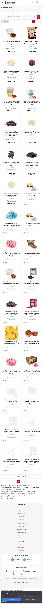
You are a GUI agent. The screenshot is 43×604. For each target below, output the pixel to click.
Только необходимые (31, 599)
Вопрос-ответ (21, 547)
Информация (21, 523)
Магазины (21, 519)
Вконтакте (17, 559)
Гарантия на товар (21, 535)
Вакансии (21, 516)
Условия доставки (21, 532)
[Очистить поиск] (34, 17)
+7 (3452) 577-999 (13, 571)
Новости (21, 511)
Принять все (12, 599)
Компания (21, 504)
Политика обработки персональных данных (12, 590)
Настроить (4, 601)
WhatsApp (29, 559)
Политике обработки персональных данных (28, 596)
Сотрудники (21, 513)
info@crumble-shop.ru (31, 571)
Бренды (21, 550)
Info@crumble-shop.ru (11, 497)
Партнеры (21, 538)
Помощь (21, 526)
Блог (21, 545)
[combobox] (19, 16)
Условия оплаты (21, 529)
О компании (21, 508)
